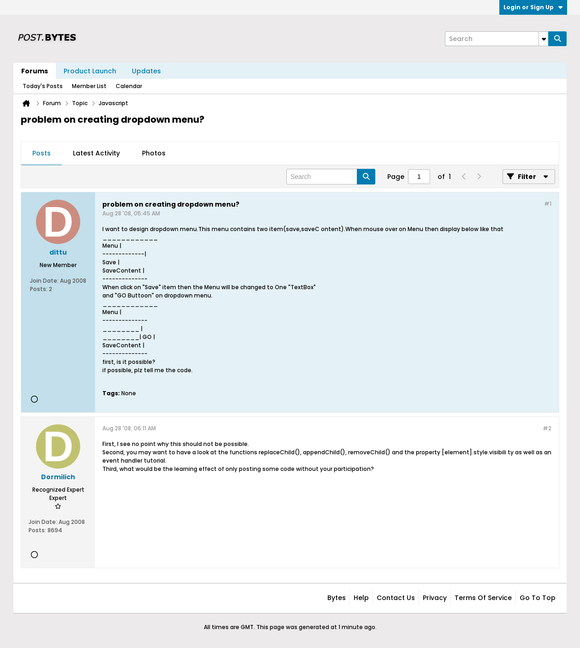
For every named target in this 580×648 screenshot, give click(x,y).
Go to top (538, 597)
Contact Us (396, 597)
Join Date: (44, 281)
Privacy (435, 597)
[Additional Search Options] (544, 38)
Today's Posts (43, 86)
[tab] (41, 154)
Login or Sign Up (533, 7)
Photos (154, 153)
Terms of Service (483, 597)
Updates (146, 71)
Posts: (38, 289)
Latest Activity (96, 153)
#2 (547, 428)
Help (361, 597)
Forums (34, 71)
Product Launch (90, 71)
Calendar (129, 86)
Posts (41, 153)
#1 (547, 204)
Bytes (336, 597)
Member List (89, 86)
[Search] (496, 38)
